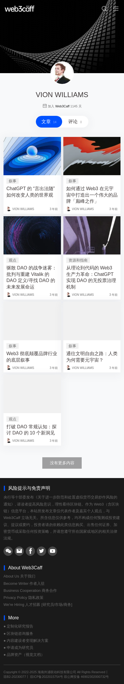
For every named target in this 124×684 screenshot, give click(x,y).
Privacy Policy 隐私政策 (23, 597)
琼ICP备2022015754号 (46, 676)
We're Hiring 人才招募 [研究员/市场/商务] (38, 604)
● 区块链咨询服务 (18, 633)
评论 (75, 121)
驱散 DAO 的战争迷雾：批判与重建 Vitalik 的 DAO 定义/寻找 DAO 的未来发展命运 (31, 277)
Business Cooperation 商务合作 (30, 590)
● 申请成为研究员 (18, 647)
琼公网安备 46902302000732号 (86, 676)
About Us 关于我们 (19, 576)
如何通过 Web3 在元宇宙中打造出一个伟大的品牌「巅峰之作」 (92, 195)
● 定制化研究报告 (18, 626)
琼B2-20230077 (15, 676)
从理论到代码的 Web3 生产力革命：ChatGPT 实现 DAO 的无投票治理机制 (91, 277)
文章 (49, 121)
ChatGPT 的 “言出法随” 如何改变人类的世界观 (30, 191)
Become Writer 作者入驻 (24, 583)
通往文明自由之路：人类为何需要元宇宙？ (92, 356)
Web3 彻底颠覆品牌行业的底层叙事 (31, 356)
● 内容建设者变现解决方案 (26, 640)
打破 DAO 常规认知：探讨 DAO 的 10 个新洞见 (31, 430)
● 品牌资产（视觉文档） (24, 654)
